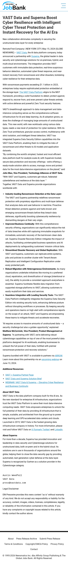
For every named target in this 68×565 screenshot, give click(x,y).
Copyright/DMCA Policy (36, 544)
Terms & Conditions (13, 544)
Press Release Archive (26, 538)
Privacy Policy (57, 544)
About (11, 538)
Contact (34, 549)
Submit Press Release (50, 538)
